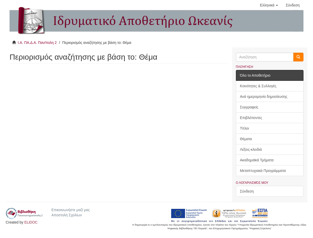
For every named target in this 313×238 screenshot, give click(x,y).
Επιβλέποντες (251, 118)
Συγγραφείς (249, 107)
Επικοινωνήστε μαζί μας (70, 210)
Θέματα (246, 139)
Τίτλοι (244, 128)
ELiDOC (30, 222)
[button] (269, 5)
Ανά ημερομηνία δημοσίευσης (263, 96)
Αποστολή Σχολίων (66, 215)
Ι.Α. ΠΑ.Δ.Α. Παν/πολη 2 (37, 43)
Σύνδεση (247, 191)
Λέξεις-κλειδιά (251, 149)
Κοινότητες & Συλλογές (258, 86)
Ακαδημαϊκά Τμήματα (257, 160)
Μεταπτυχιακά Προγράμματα (263, 171)
